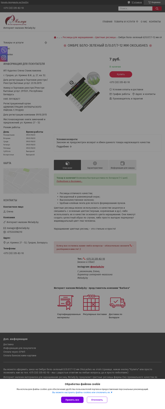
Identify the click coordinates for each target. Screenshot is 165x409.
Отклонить (97, 400)
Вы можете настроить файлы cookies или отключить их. (81, 392)
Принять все (72, 400)
